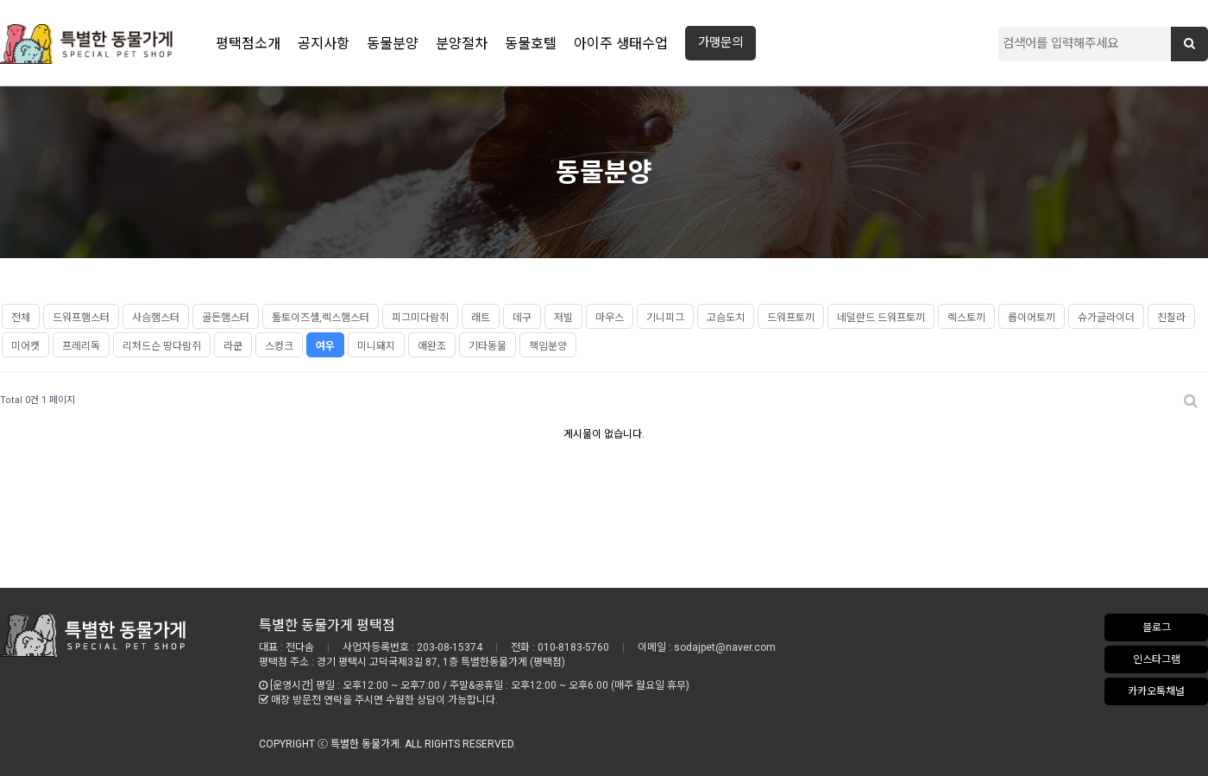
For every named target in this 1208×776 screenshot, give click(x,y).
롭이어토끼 (1031, 318)
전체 (20, 318)
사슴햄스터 (155, 318)
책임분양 (548, 346)
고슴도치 (726, 318)
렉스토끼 (966, 318)
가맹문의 (720, 42)
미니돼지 (376, 346)
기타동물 (487, 346)
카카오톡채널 (1156, 691)
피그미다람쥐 (420, 318)
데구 (522, 318)
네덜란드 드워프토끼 (881, 318)
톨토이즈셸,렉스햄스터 (320, 318)
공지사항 (323, 43)
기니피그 (665, 318)
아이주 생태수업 (621, 43)
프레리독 (81, 346)
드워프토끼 (791, 318)
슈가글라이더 (1106, 318)
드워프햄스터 (81, 318)
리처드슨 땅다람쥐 (162, 346)
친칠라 (1171, 318)
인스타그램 (1156, 659)
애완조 (432, 346)
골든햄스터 (225, 318)
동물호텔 (531, 43)
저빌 (563, 318)
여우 (325, 346)
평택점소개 (248, 43)
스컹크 (279, 346)
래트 (480, 318)
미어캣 (25, 346)
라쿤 (232, 346)
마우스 (609, 318)
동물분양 (392, 43)
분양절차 (462, 43)
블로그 (1156, 627)
